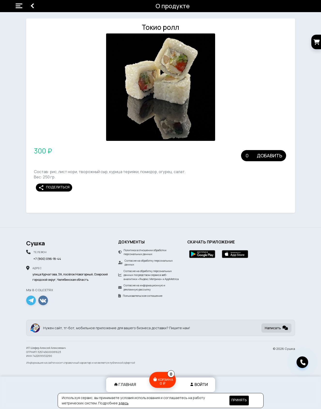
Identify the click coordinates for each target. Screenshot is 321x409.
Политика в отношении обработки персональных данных (142, 252)
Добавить (269, 155)
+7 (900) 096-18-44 (47, 259)
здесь (123, 403)
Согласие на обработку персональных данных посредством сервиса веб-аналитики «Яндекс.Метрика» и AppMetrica (148, 275)
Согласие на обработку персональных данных (145, 262)
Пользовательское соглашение (140, 295)
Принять (239, 400)
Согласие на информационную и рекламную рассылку (141, 287)
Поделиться (54, 188)
